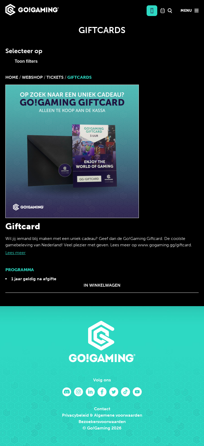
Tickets (55, 77)
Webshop (32, 77)
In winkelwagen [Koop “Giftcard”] (102, 285)
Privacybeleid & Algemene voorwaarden (102, 415)
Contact (102, 408)
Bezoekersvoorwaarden (102, 421)
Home (11, 77)
